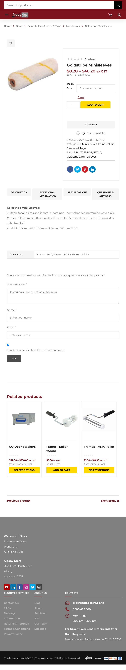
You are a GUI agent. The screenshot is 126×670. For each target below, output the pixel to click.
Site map (40, 628)
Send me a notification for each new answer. (35, 350)
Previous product (18, 500)
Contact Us (11, 602)
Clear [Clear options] (81, 97)
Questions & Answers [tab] (105, 194)
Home (7, 26)
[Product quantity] (73, 104)
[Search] (118, 5)
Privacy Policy (13, 633)
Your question (17, 284)
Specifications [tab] (77, 192)
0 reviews (90, 59)
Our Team (40, 623)
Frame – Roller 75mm (57, 449)
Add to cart (95, 104)
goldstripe (73, 156)
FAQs (7, 607)
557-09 (88, 152)
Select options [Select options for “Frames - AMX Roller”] (99, 470)
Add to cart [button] (61, 470)
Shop (19, 26)
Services (39, 612)
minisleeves (89, 156)
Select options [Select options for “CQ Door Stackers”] (24, 470)
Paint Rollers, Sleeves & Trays (44, 26)
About (38, 607)
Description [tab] (19, 192)
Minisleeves (73, 26)
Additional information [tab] (47, 194)
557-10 (97, 152)
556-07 (78, 152)
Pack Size (70, 86)
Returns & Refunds (16, 623)
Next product (110, 500)
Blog (37, 602)
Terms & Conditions (17, 628)
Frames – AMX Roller (99, 447)
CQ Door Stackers (22, 447)
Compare (91, 124)
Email (11, 327)
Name (11, 310)
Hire (37, 618)
